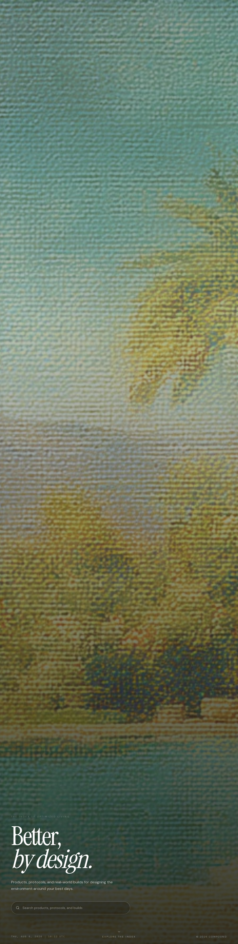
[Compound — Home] (31, 9)
